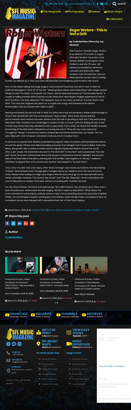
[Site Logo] (20, 13)
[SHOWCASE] (17, 315)
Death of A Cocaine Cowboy (87, 288)
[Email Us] (20, 361)
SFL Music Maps (47, 374)
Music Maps (113, 11)
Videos (94, 11)
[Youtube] (102, 4)
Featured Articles (72, 210)
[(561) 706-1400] (54, 4)
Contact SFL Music (48, 384)
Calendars (114, 19)
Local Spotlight (77, 384)
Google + (26, 223)
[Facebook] (97, 4)
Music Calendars (47, 379)
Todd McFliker (39, 210)
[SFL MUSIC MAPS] (50, 342)
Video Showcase (47, 369)
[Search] (119, 4)
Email (32, 223)
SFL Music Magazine (107, 399)
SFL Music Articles (90, 210)
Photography (74, 11)
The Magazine (51, 11)
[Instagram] (106, 4)
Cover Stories (55, 210)
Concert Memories (78, 379)
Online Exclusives (77, 364)
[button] (55, 303)
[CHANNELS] (68, 315)
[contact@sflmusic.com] (78, 4)
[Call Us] (20, 352)
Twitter (13, 223)
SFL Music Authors (78, 369)
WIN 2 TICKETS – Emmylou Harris (54, 285)
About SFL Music (47, 359)
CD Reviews (75, 374)
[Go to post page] (21, 265)
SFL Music (32, 300)
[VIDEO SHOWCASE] (81, 342)
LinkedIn (20, 223)
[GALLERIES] (42, 315)
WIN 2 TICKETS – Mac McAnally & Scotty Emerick (19, 286)
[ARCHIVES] (93, 315)
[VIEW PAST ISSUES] (81, 332)
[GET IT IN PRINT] (50, 332)
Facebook (7, 223)
